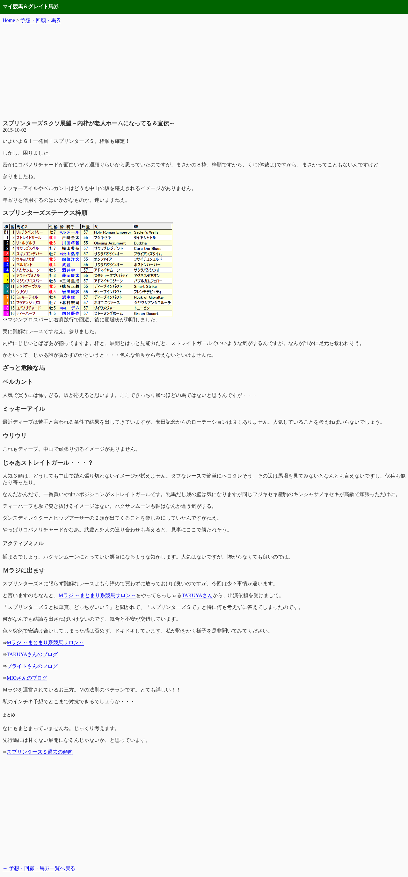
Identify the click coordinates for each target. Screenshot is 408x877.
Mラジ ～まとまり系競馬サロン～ (97, 595)
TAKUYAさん (197, 595)
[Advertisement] (204, 71)
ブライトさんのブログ (32, 666)
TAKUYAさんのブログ (32, 654)
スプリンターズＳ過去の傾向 (40, 752)
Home (9, 20)
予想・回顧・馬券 (40, 20)
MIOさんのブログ (27, 678)
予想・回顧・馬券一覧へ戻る (39, 868)
